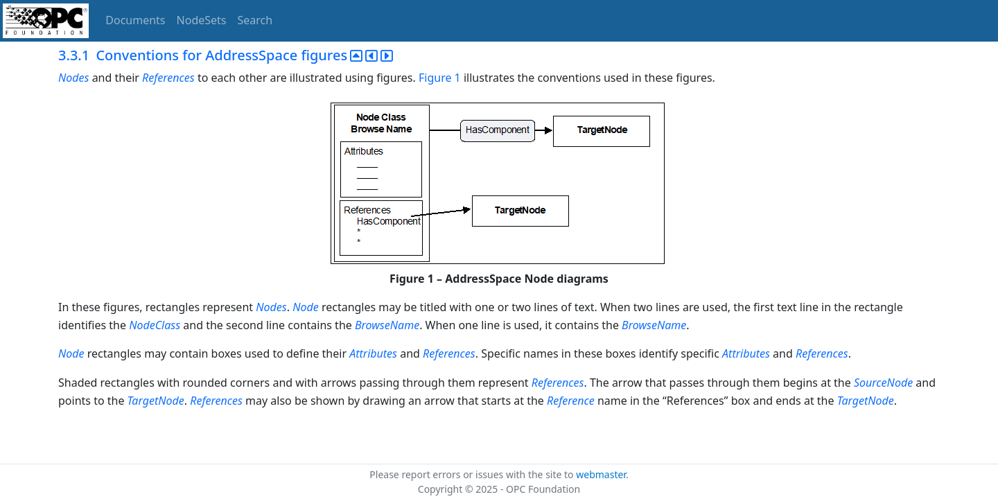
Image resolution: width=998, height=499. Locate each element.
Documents (135, 20)
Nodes (73, 77)
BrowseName (387, 325)
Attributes (373, 353)
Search (255, 20)
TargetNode (156, 400)
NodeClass (154, 325)
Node (305, 307)
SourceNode (883, 382)
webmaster (601, 474)
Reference (571, 400)
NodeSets (202, 20)
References (168, 77)
